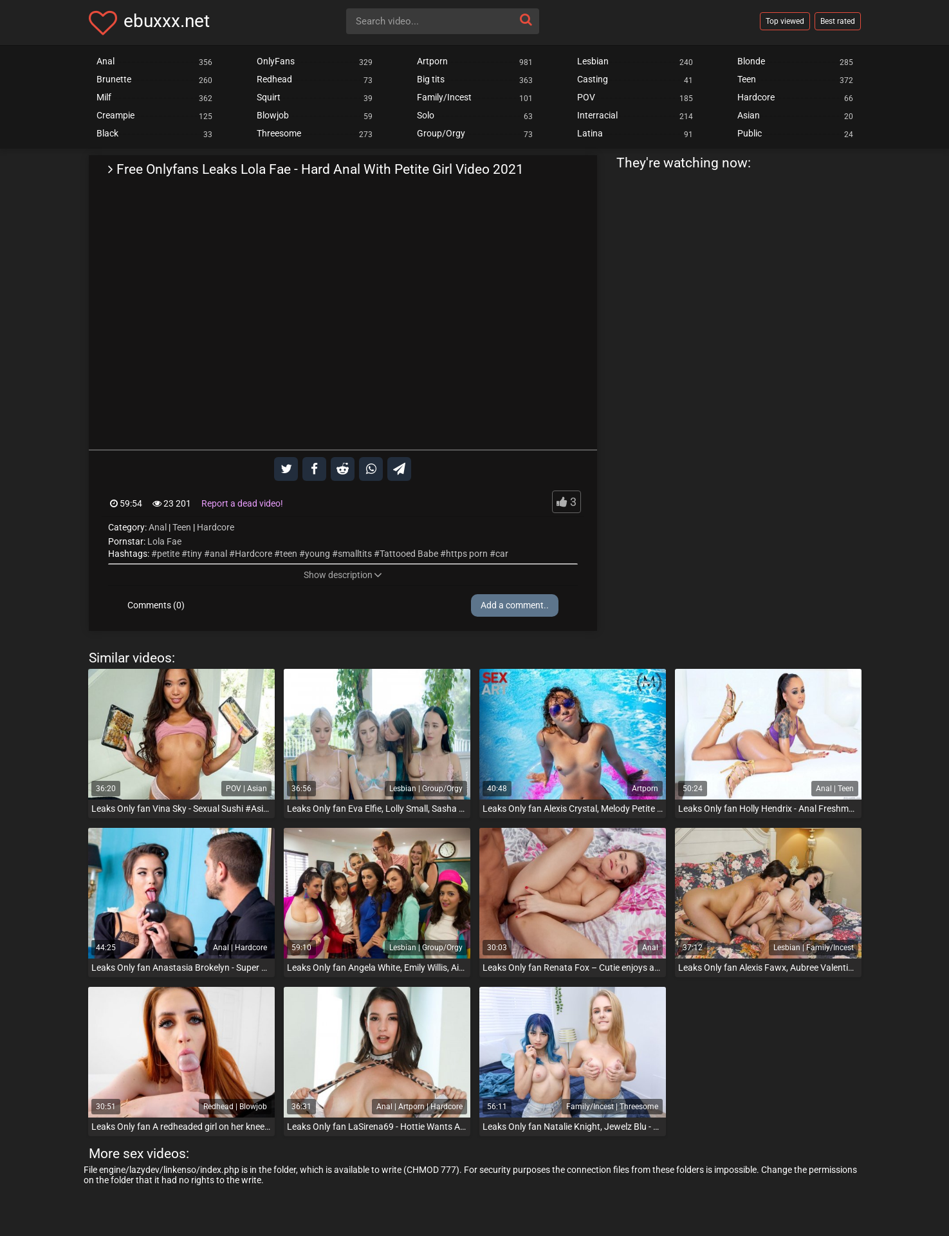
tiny (194, 553)
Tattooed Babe (409, 553)
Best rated (837, 21)
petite (168, 553)
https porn (467, 553)
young (317, 553)
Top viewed (785, 21)
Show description (343, 574)
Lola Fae (164, 541)
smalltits (355, 553)
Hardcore (215, 527)
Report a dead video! (242, 503)
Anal (158, 527)
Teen (181, 527)
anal (218, 553)
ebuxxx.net (167, 21)
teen (288, 553)
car (501, 553)
